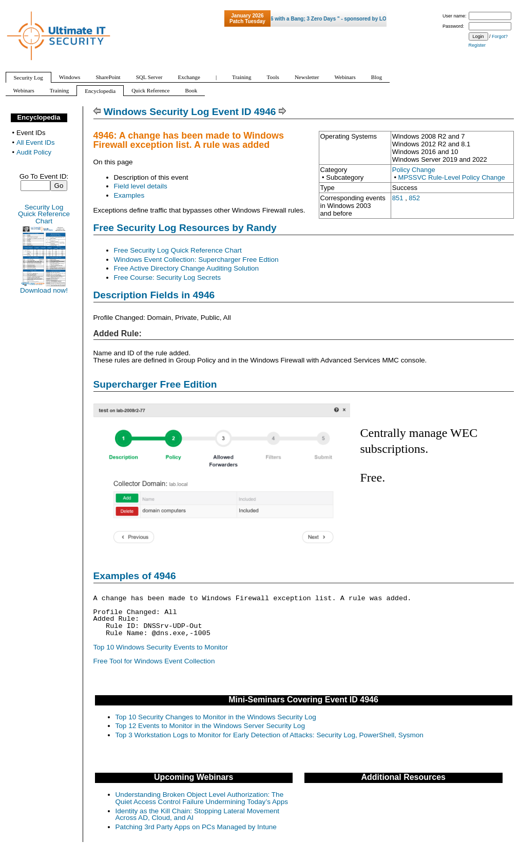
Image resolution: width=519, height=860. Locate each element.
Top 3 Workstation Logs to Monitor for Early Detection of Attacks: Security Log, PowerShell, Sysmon (270, 735)
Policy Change (413, 170)
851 (397, 198)
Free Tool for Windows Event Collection (154, 661)
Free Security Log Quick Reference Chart (178, 250)
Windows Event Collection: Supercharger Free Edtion (196, 259)
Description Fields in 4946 (154, 295)
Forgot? (500, 36)
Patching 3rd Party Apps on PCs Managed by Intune (196, 827)
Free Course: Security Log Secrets (167, 277)
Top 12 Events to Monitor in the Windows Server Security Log (210, 726)
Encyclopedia (39, 117)
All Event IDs (35, 142)
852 (414, 198)
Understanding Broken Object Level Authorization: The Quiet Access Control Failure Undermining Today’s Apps (202, 798)
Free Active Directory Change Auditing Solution (186, 268)
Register (477, 45)
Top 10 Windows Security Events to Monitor (160, 647)
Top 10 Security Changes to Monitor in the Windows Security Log (216, 717)
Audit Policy (33, 152)
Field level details (140, 186)
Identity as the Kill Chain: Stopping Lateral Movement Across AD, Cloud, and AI (198, 814)
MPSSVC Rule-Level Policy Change (451, 177)
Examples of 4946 (134, 575)
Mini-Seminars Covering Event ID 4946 (303, 699)
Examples (129, 195)
